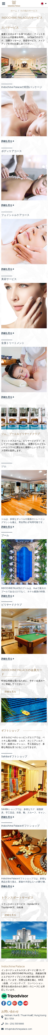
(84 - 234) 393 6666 (12, 1023)
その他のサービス (29, 10)
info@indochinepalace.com (16, 1028)
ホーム (14, 10)
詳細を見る (10, 691)
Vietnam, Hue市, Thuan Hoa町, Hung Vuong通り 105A (23, 1017)
